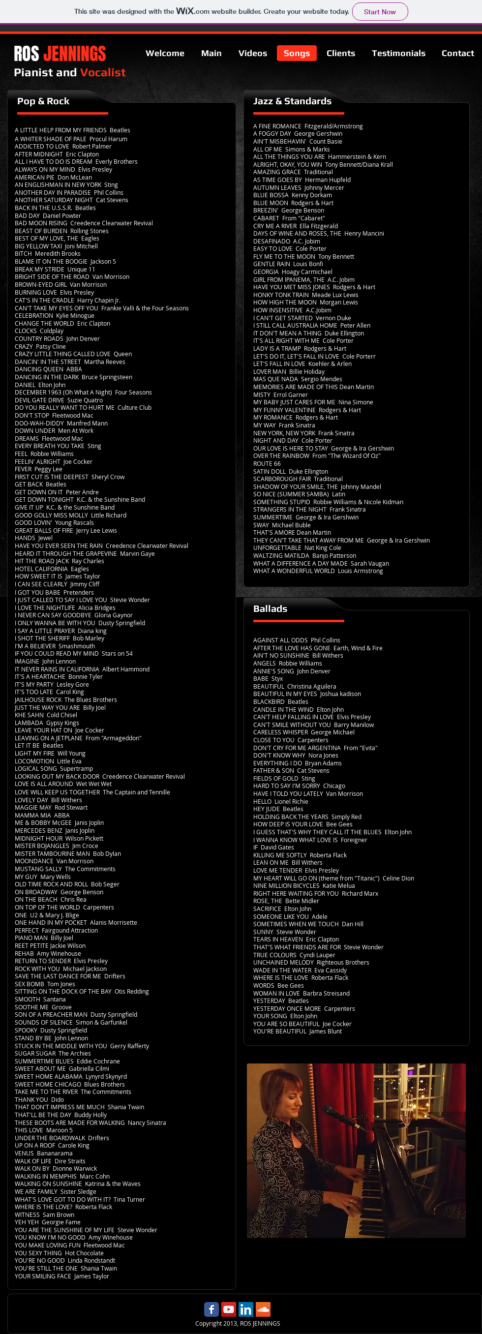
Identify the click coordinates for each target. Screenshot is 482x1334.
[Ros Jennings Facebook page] (211, 1309)
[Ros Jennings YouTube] (228, 1309)
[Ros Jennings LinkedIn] (246, 1309)
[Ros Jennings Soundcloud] (263, 1309)
